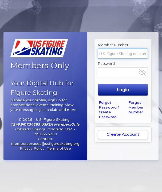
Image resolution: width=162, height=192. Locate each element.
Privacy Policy (32, 148)
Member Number (113, 45)
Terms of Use (59, 148)
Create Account (122, 134)
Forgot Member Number (136, 107)
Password (106, 63)
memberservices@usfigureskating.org (45, 143)
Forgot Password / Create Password (109, 109)
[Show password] (142, 72)
